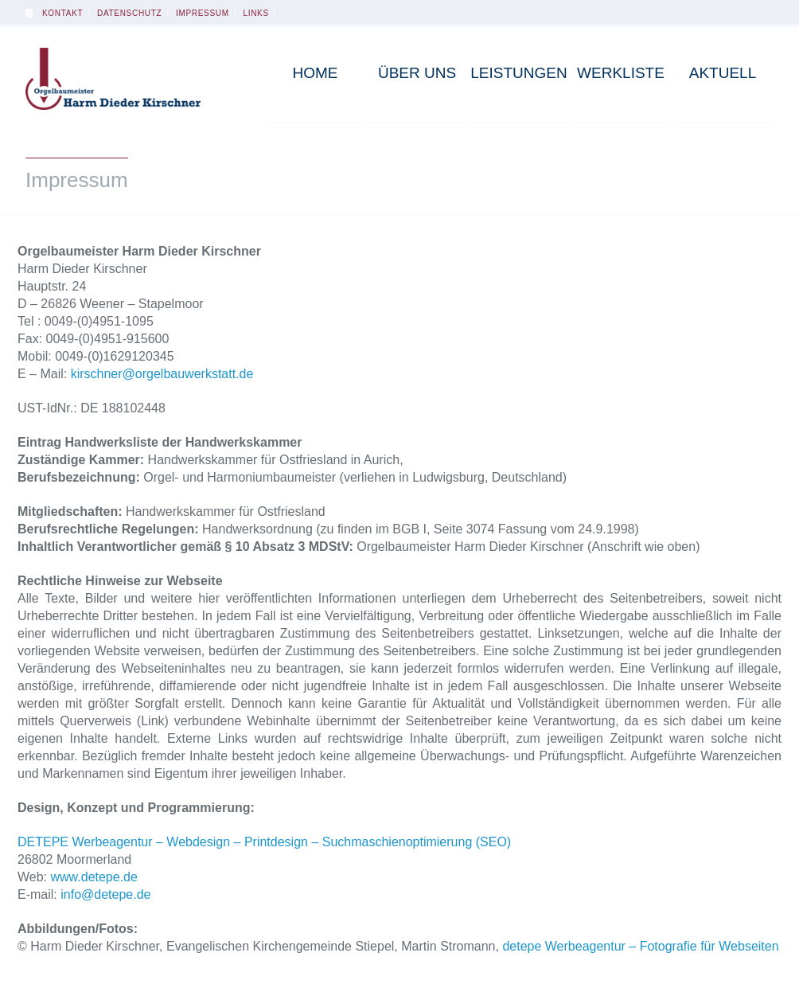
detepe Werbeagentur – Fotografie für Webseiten (640, 946)
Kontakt (62, 13)
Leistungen (518, 72)
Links (255, 13)
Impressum (202, 13)
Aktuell (722, 72)
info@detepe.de (105, 894)
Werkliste (621, 72)
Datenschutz (129, 13)
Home (315, 72)
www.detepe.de (94, 877)
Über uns (417, 72)
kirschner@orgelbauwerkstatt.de (162, 374)
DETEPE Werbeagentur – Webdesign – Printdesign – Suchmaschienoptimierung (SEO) (264, 842)
